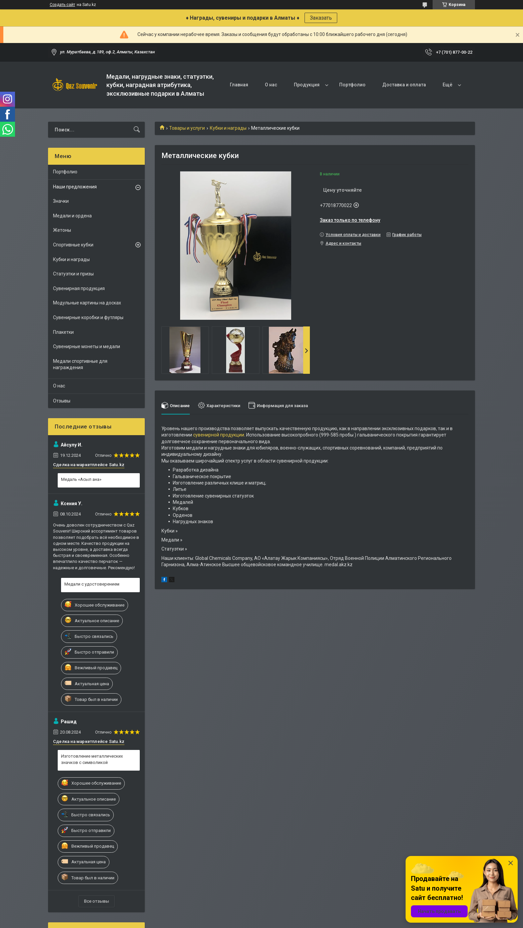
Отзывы (61, 400)
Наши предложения (75, 186)
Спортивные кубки (73, 244)
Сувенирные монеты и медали (86, 346)
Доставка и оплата (404, 84)
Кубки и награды (228, 128)
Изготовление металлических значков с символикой (92, 759)
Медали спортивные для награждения (80, 364)
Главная (239, 84)
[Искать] (137, 130)
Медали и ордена (72, 215)
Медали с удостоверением (91, 584)
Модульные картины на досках (87, 302)
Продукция (307, 84)
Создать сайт (62, 4)
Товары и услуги (187, 128)
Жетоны (62, 230)
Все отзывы (96, 901)
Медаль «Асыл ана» (81, 479)
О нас (271, 84)
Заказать (321, 18)
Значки (61, 201)
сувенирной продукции (218, 434)
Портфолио (352, 84)
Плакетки (63, 332)
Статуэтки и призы (73, 273)
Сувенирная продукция (79, 288)
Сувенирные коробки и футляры (88, 317)
